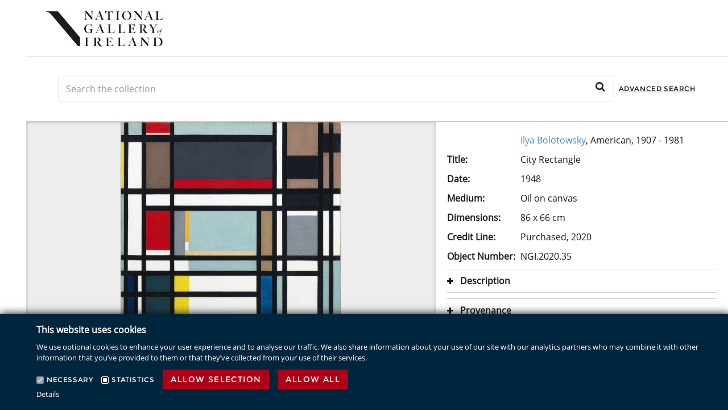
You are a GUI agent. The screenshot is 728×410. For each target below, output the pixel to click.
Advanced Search (657, 88)
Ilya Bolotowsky (553, 140)
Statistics (132, 379)
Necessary (70, 379)
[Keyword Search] (336, 88)
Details (47, 394)
